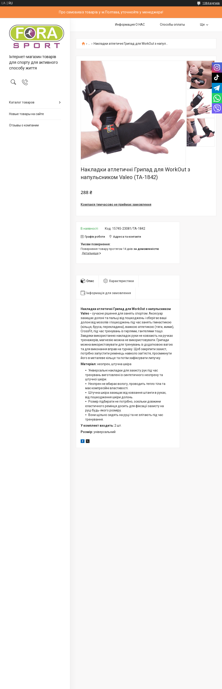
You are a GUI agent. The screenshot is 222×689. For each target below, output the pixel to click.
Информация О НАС (130, 24)
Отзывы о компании (24, 125)
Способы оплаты (172, 24)
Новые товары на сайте (26, 114)
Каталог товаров (21, 102)
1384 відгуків (211, 3)
